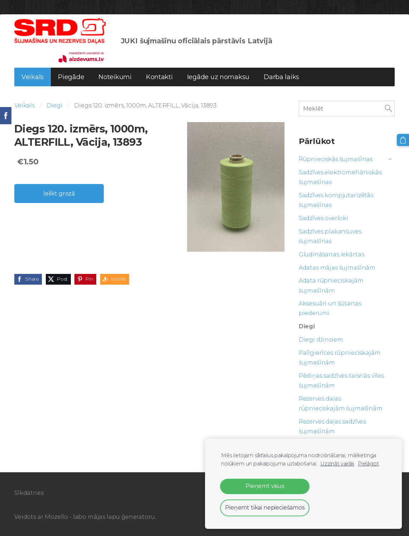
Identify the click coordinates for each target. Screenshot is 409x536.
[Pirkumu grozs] (403, 140)
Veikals (24, 105)
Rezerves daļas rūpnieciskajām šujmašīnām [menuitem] (341, 403)
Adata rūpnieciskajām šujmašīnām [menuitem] (331, 285)
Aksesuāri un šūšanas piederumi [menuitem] (330, 308)
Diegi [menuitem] (307, 326)
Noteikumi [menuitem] (115, 77)
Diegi (55, 105)
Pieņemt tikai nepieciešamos (265, 507)
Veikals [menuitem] (32, 77)
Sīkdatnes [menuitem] (29, 492)
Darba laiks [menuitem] (281, 77)
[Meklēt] (347, 108)
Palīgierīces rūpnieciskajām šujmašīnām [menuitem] (340, 357)
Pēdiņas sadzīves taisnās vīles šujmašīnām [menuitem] (341, 380)
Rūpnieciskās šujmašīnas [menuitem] (336, 159)
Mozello (56, 516)
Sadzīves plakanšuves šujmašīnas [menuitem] (330, 236)
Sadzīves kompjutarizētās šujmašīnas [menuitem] (336, 200)
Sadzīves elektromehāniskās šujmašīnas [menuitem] (340, 177)
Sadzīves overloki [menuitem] (323, 218)
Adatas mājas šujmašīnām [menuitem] (337, 267)
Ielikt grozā (59, 193)
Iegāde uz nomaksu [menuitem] (218, 77)
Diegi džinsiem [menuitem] (321, 339)
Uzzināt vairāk (337, 463)
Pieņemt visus (264, 486)
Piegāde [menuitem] (71, 77)
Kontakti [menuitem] (159, 77)
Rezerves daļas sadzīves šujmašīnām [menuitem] (332, 426)
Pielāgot (368, 463)
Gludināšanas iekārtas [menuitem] (331, 254)
